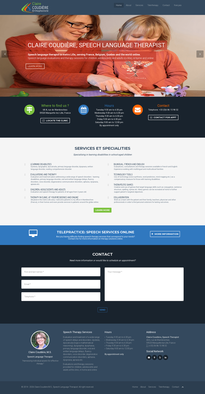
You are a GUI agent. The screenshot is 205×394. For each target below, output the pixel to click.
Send (102, 310)
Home (119, 5)
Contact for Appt (163, 117)
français (178, 5)
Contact (166, 5)
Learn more (35, 66)
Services (139, 5)
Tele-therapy (152, 5)
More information (165, 234)
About (128, 5)
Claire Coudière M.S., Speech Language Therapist (56, 387)
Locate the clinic (55, 120)
